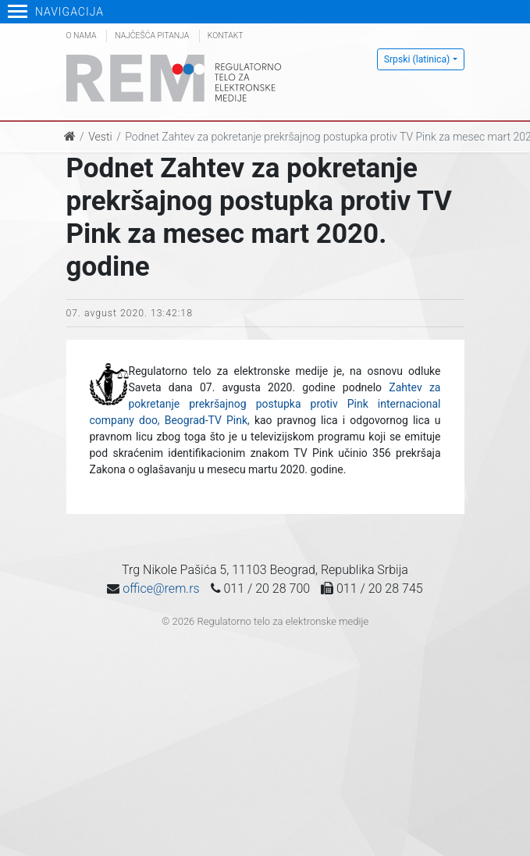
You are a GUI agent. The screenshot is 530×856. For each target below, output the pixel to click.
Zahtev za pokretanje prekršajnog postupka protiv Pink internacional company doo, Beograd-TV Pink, (265, 403)
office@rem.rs (161, 588)
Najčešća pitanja (152, 35)
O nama (81, 35)
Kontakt (226, 35)
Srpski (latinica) (417, 59)
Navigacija (56, 11)
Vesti (100, 136)
